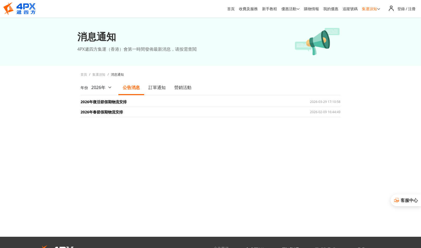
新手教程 (269, 8)
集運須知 (98, 74)
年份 (98, 87)
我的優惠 (330, 8)
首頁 (231, 8)
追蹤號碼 (350, 8)
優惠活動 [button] (288, 8)
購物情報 (311, 8)
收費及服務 (248, 8)
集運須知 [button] (369, 8)
